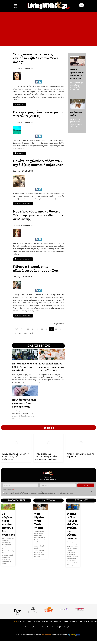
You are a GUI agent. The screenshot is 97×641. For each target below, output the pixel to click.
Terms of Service (8, 489)
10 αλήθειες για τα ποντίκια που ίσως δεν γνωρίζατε (8, 524)
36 (15, 333)
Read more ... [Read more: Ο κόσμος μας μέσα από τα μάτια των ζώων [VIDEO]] (19, 153)
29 (32, 329)
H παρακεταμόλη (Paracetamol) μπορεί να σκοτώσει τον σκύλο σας (46, 456)
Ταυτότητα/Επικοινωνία (33, 627)
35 (60, 329)
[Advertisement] (48, 29)
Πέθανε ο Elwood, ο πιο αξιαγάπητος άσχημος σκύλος (36, 268)
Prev (22, 329)
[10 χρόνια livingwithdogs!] (48, 5)
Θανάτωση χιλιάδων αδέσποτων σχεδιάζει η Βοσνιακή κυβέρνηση (38, 163)
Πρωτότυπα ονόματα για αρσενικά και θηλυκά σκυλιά (24, 403)
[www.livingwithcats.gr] (64, 609)
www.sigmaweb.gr (46, 634)
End (31, 333)
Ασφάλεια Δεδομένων (64, 627)
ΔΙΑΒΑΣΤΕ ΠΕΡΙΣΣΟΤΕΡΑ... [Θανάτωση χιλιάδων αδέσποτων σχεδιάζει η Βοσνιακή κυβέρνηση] (23, 204)
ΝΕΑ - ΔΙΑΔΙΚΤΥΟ (27, 68)
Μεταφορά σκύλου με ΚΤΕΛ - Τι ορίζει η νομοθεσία (24, 367)
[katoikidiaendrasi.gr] (79, 609)
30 (37, 329)
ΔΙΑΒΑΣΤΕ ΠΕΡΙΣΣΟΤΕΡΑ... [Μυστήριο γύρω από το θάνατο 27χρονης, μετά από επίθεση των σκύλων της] (23, 259)
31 (42, 329)
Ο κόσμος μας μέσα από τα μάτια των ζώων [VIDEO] (38, 114)
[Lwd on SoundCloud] (48, 609)
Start (16, 329)
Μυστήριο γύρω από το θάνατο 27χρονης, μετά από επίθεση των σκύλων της (38, 215)
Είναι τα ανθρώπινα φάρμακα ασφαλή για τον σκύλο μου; (52, 367)
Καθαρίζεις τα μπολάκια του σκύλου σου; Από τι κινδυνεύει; (15, 456)
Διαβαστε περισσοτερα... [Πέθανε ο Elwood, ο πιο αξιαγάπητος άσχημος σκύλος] (23, 316)
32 (46, 329)
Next (25, 333)
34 (56, 329)
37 (20, 333)
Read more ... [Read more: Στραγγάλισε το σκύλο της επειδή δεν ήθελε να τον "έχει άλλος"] (19, 104)
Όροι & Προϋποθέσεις (49, 627)
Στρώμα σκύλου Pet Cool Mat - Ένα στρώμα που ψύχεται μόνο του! (72, 526)
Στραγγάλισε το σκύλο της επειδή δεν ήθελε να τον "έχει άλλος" (35, 58)
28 (28, 329)
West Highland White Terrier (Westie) (39, 520)
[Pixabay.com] (33, 609)
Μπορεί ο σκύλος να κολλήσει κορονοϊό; (80, 455)
